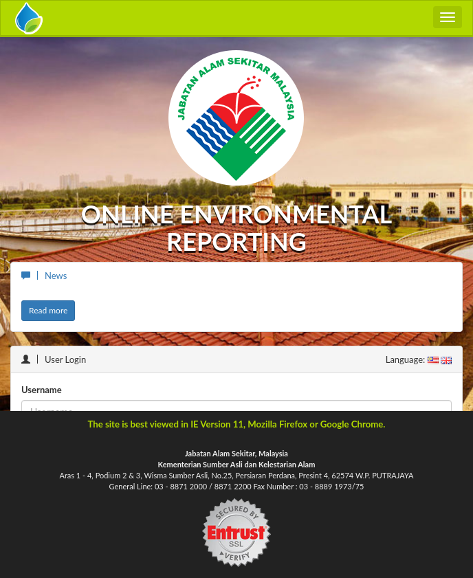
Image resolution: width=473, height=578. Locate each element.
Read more (48, 310)
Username (41, 389)
